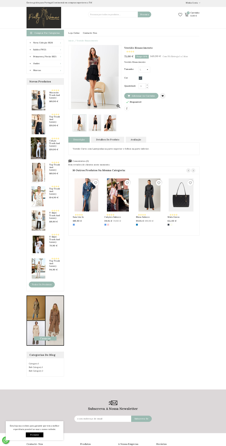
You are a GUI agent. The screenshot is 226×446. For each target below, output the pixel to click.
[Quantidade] (142, 86)
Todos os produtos (42, 284)
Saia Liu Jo (78, 217)
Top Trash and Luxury (54, 119)
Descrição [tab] (79, 139)
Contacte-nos (90, 33)
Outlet (47, 63)
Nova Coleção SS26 (47, 43)
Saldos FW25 (47, 49)
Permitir (34, 434)
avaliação (136, 139)
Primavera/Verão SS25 (47, 56)
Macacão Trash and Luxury (54, 95)
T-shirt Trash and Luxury (54, 215)
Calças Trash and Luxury (54, 143)
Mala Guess (173, 217)
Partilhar (126, 108)
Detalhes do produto (107, 139)
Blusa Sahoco (143, 217)
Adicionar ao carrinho (141, 95)
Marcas (47, 70)
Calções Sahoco (112, 217)
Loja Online (74, 33)
